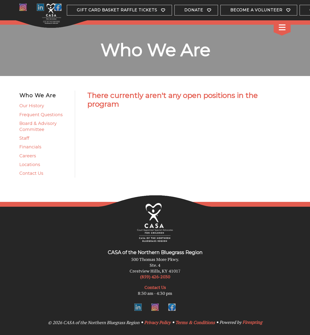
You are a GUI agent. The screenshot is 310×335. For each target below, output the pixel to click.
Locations (29, 164)
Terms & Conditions (195, 322)
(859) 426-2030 (155, 277)
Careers (27, 156)
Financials (30, 147)
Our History (31, 105)
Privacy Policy (157, 322)
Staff (24, 138)
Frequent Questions (41, 114)
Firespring (252, 322)
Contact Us (31, 173)
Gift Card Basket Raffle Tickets (117, 10)
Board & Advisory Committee (38, 126)
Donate (193, 10)
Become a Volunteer (256, 10)
